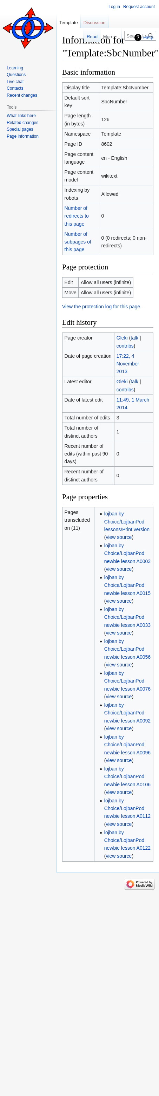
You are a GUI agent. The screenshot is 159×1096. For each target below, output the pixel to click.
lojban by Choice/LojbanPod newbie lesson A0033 (127, 617)
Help (148, 37)
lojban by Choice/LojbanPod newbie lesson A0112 (127, 808)
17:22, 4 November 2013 (128, 364)
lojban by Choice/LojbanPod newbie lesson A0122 (127, 840)
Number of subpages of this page (78, 242)
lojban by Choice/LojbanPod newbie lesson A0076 (127, 681)
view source (119, 537)
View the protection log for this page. (101, 306)
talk (134, 338)
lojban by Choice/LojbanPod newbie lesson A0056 (127, 649)
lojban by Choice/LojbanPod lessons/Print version (127, 521)
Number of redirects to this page (77, 216)
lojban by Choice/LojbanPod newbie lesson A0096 (127, 744)
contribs (125, 346)
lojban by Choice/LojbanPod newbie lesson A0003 (127, 553)
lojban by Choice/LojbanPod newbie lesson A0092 (127, 713)
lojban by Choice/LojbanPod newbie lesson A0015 (127, 585)
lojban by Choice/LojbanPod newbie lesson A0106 (127, 776)
